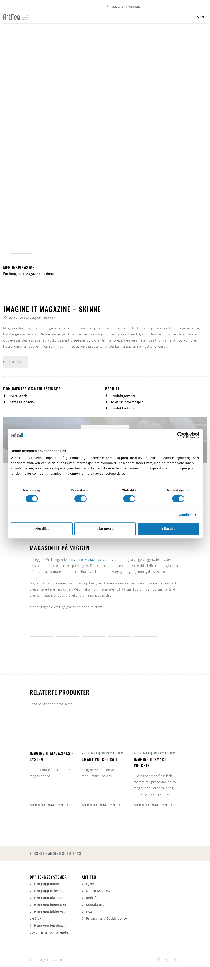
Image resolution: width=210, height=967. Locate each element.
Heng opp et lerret (48, 891)
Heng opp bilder (46, 884)
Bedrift (91, 898)
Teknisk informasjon (127, 402)
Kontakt (16, 362)
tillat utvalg (105, 528)
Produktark (18, 396)
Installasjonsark (21, 402)
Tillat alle (168, 528)
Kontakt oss (95, 905)
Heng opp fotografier (50, 905)
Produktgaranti (123, 396)
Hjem (90, 884)
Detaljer (185, 515)
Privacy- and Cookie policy (106, 918)
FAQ (89, 911)
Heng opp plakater (48, 898)
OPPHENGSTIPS (98, 891)
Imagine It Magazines (86, 559)
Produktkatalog (123, 408)
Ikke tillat (42, 528)
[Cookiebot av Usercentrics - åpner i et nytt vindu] (180, 435)
